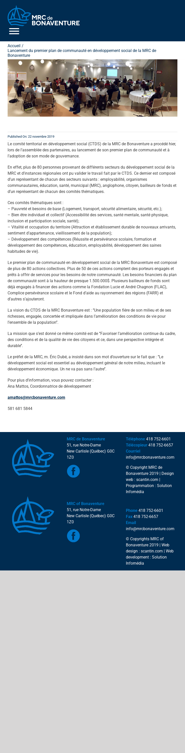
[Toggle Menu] (14, 31)
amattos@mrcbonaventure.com (36, 397)
